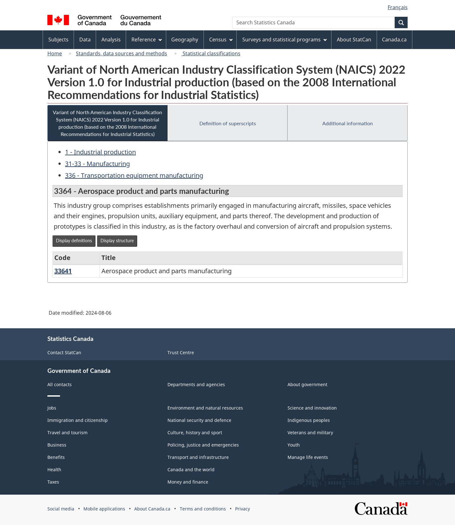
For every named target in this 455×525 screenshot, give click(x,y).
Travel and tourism (67, 432)
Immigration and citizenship (77, 420)
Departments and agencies (196, 384)
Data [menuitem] (85, 39)
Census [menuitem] (221, 39)
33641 (63, 271)
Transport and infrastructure (198, 457)
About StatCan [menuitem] (354, 39)
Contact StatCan (64, 352)
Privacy (242, 509)
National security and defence (199, 420)
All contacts (59, 384)
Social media (60, 509)
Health (54, 469)
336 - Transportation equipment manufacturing (134, 175)
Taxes (53, 482)
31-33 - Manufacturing (97, 163)
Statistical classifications (210, 53)
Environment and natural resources (205, 408)
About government (307, 384)
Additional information (347, 123)
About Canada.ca (152, 509)
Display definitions (74, 240)
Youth (294, 445)
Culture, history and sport (194, 432)
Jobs (51, 408)
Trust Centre (180, 352)
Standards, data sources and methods (121, 53)
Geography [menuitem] (184, 39)
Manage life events (308, 457)
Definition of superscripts (227, 123)
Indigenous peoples (309, 420)
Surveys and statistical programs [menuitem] (284, 39)
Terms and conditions (203, 509)
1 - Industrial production (100, 152)
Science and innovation (312, 408)
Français (398, 7)
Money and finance (187, 482)
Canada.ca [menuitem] (394, 39)
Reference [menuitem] (146, 39)
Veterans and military (310, 432)
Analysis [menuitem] (111, 39)
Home (54, 53)
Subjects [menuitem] (58, 39)
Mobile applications (104, 509)
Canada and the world (191, 469)
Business (56, 445)
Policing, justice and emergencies (203, 445)
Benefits (56, 457)
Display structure (117, 240)
